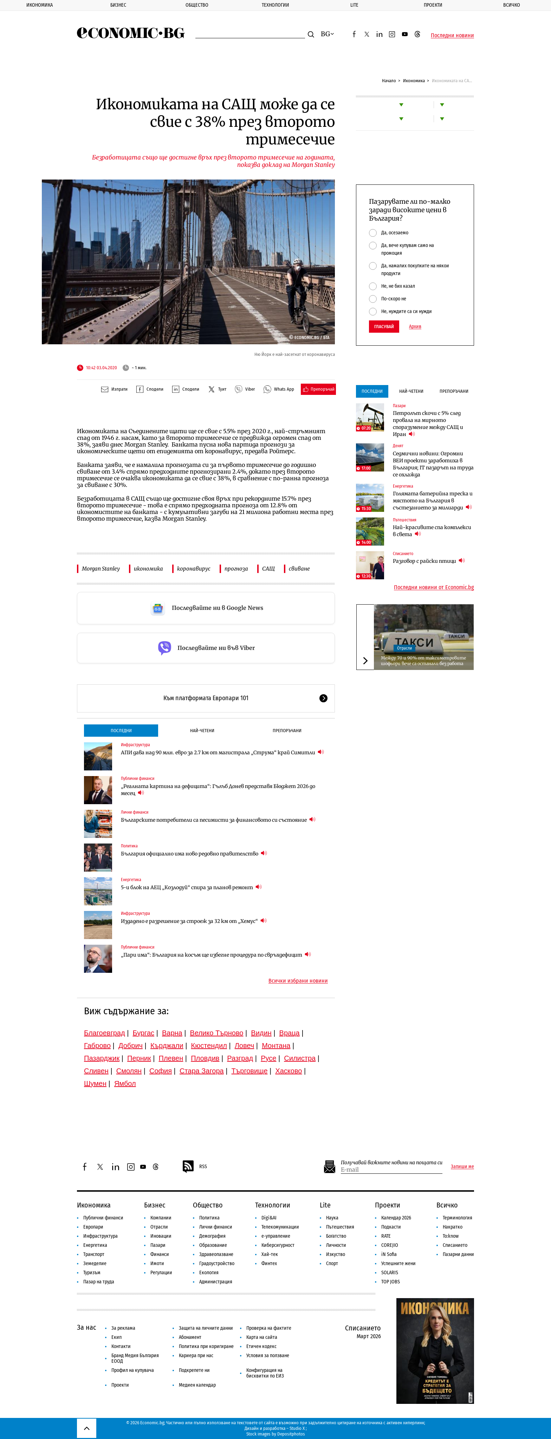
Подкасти (391, 1227)
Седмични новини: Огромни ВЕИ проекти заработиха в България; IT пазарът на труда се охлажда (433, 464)
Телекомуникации (280, 1227)
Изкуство (335, 1254)
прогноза (236, 568)
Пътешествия (404, 519)
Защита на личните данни (206, 1328)
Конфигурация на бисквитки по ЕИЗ (265, 1373)
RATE (386, 1236)
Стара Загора (202, 1071)
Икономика (39, 5)
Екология (209, 1273)
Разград (240, 1058)
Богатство (336, 1236)
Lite (354, 5)
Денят (398, 445)
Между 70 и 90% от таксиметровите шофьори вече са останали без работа (423, 660)
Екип (116, 1337)
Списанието (403, 553)
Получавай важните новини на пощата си (391, 1163)
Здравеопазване (216, 1254)
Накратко (452, 1227)
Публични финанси (137, 778)
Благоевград (104, 1033)
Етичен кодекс (261, 1346)
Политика (129, 846)
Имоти (157, 1264)
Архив (415, 326)
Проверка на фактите (268, 1328)
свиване (299, 568)
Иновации (160, 1236)
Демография (212, 1236)
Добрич (130, 1045)
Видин (261, 1033)
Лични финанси (134, 812)
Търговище (250, 1071)
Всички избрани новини (298, 981)
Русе (268, 1058)
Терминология (457, 1218)
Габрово (97, 1045)
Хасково (288, 1071)
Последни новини (452, 35)
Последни (121, 730)
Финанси (159, 1254)
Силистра (300, 1058)
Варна (172, 1033)
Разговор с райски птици (429, 561)
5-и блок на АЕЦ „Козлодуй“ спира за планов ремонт (191, 887)
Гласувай (384, 326)
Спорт (332, 1264)
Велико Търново (217, 1033)
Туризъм (92, 1273)
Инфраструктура (135, 744)
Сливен (96, 1071)
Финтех (269, 1264)
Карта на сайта (261, 1337)
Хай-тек (269, 1254)
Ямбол (125, 1083)
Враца (289, 1033)
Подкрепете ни (194, 1370)
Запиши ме (462, 1166)
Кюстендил (209, 1045)
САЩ (268, 568)
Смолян (129, 1071)
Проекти (433, 5)
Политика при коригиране (206, 1346)
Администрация (215, 1282)
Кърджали (166, 1045)
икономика (148, 568)
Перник (139, 1058)
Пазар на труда (98, 1282)
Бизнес (118, 5)
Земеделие (94, 1264)
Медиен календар (197, 1385)
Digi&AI (269, 1218)
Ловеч (244, 1045)
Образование (213, 1245)
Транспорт (93, 1254)
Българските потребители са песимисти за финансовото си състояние (218, 819)
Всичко (511, 5)
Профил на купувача (132, 1370)
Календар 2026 (396, 1218)
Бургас (144, 1033)
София (160, 1071)
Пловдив (205, 1058)
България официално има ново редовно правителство (194, 853)
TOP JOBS (390, 1282)
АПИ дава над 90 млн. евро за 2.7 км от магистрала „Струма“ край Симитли (222, 752)
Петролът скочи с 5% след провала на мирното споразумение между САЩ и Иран (428, 423)
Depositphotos (291, 1434)
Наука (332, 1218)
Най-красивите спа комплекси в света (432, 531)
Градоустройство (216, 1264)
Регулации (161, 1273)
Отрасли (404, 648)
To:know (451, 1236)
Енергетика (131, 879)
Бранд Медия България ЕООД (135, 1358)
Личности (336, 1245)
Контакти (121, 1346)
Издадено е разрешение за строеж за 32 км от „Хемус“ (194, 921)
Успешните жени (398, 1264)
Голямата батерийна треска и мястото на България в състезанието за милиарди (433, 500)
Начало (389, 80)
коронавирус (193, 568)
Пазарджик (101, 1058)
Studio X (297, 1428)
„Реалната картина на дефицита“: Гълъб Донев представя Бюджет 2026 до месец (218, 789)
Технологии (275, 5)
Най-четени (202, 730)
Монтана (276, 1045)
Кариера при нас (196, 1356)
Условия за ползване (267, 1356)
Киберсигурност (277, 1245)
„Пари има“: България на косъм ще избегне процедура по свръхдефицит (216, 954)
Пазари (399, 405)
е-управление (275, 1236)
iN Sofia (389, 1254)
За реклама (123, 1328)
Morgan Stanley (101, 568)
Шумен (95, 1083)
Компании (160, 1218)
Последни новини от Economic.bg (434, 587)
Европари (93, 1227)
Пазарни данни (458, 1254)
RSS (194, 1166)
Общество (197, 5)
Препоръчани (287, 730)
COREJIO (389, 1245)
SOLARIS (389, 1273)
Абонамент (190, 1337)
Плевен (171, 1058)
